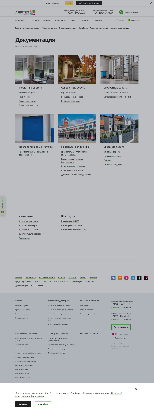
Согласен (23, 404)
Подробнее (43, 404)
